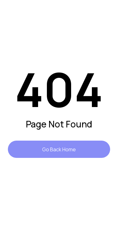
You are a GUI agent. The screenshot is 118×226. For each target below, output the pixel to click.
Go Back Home (59, 149)
